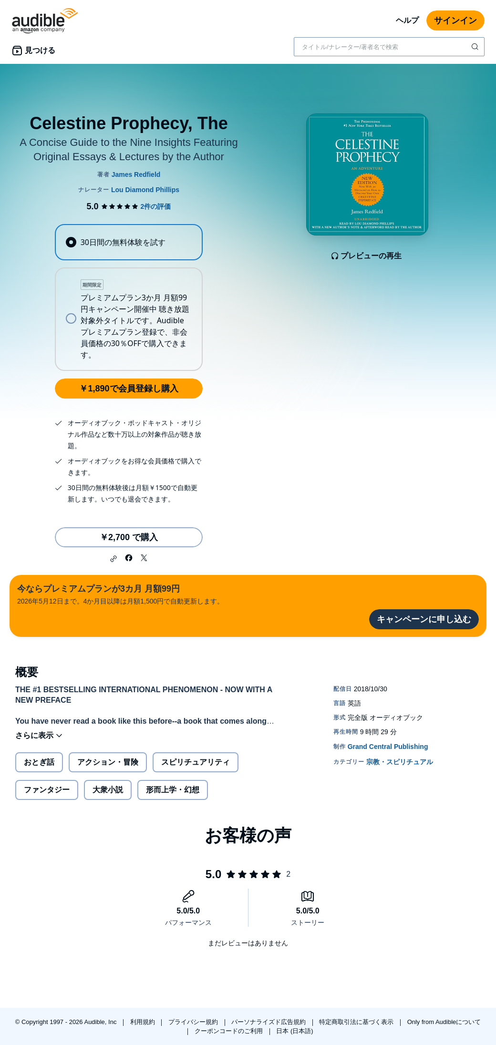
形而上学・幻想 (172, 790)
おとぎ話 (39, 762)
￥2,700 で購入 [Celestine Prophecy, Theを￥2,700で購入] (129, 537)
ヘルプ (407, 20)
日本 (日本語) (294, 1031)
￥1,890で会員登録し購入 (128, 388)
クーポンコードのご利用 (230, 1031)
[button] (113, 559)
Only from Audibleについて (444, 1021)
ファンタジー (47, 790)
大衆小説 (108, 790)
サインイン (455, 20)
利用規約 (143, 1021)
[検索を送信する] (476, 46)
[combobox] (389, 46)
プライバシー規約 (194, 1021)
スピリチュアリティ (195, 762)
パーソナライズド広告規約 (269, 1021)
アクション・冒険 (107, 762)
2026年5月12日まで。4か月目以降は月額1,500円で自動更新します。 (120, 594)
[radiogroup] (128, 297)
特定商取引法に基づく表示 (357, 1021)
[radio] (128, 242)
